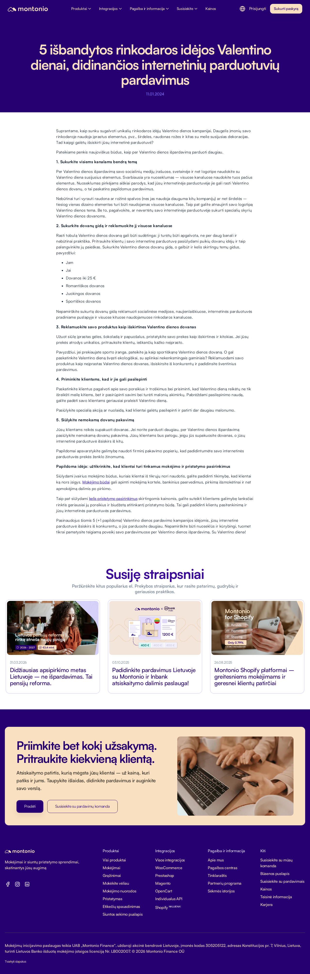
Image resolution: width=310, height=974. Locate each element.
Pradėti (30, 806)
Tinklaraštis (217, 875)
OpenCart (163, 891)
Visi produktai (114, 860)
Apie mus (216, 860)
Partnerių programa (224, 883)
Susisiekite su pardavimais (282, 881)
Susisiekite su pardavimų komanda (82, 806)
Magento (162, 883)
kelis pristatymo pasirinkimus (113, 498)
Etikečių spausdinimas (121, 906)
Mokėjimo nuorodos (119, 891)
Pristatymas (112, 898)
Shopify (168, 907)
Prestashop (164, 875)
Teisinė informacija (276, 896)
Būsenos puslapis (274, 873)
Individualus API (168, 898)
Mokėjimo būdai (96, 482)
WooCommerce (168, 867)
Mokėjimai (111, 867)
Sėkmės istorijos (221, 891)
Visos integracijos (170, 860)
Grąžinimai (112, 875)
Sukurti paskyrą (286, 8)
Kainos (265, 889)
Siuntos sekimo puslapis (123, 914)
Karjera (266, 904)
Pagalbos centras (222, 867)
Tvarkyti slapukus (15, 961)
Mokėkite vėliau (116, 883)
